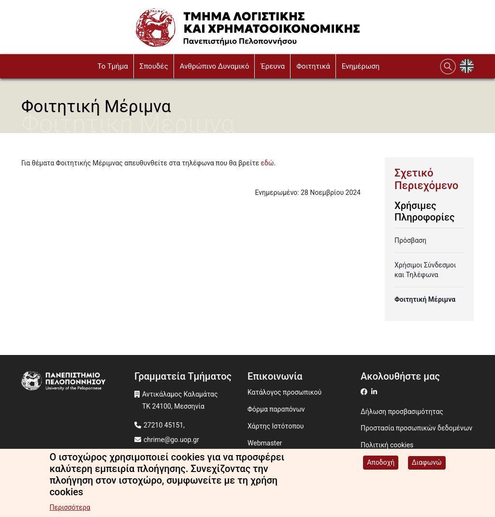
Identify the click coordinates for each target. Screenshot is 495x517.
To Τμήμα (112, 66)
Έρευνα (273, 66)
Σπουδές (154, 66)
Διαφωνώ (427, 462)
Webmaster (265, 443)
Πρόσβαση (410, 240)
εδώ (267, 163)
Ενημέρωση (361, 66)
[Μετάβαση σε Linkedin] (375, 392)
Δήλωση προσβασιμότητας (402, 411)
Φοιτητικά (313, 66)
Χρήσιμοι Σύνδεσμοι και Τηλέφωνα (425, 270)
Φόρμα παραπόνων (276, 409)
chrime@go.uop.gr (171, 439)
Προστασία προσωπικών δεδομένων (416, 428)
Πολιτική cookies (387, 445)
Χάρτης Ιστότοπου (276, 426)
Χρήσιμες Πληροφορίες (424, 211)
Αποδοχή (380, 462)
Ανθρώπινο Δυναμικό (214, 66)
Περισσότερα (69, 507)
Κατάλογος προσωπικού (284, 392)
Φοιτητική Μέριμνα (424, 299)
